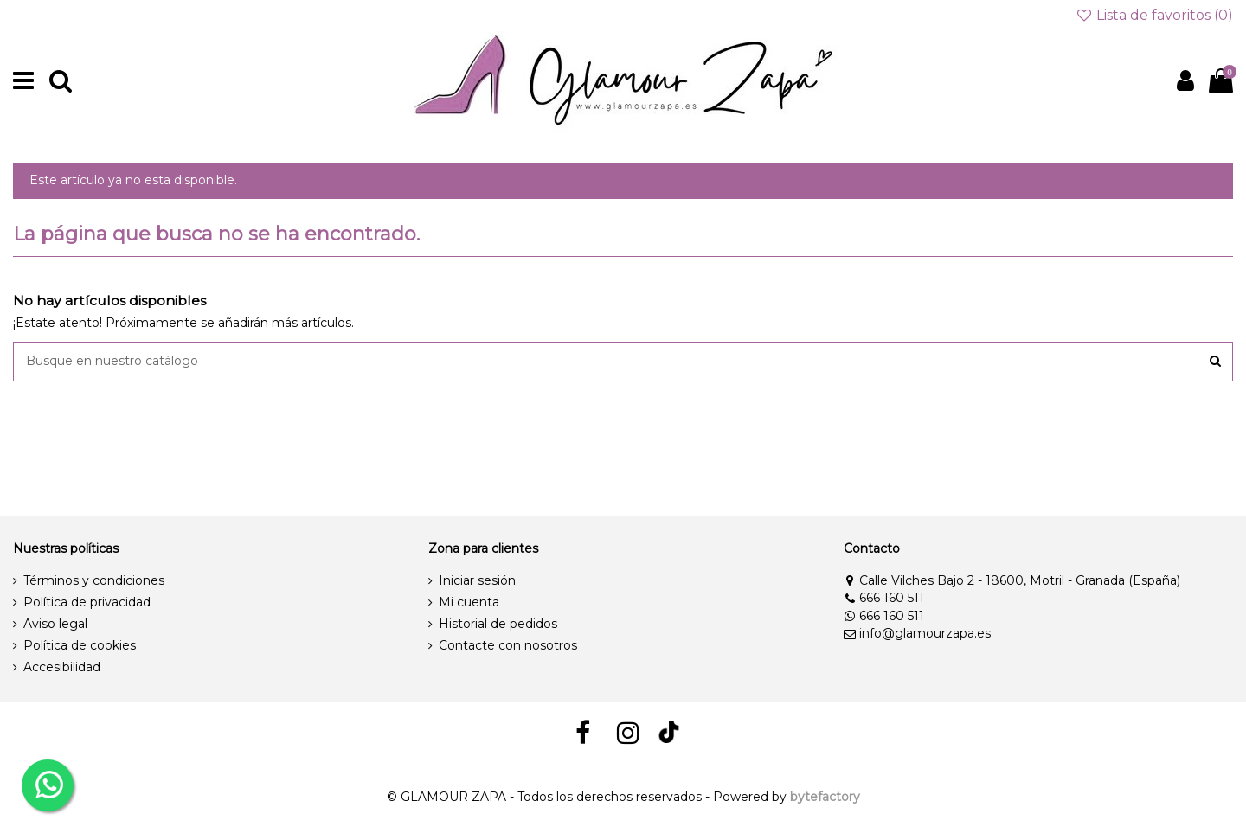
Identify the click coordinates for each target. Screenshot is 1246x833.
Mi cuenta (469, 602)
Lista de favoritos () (1154, 15)
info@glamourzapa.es (917, 633)
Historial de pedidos (498, 623)
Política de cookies (79, 645)
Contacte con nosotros (508, 645)
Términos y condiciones (93, 580)
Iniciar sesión (477, 580)
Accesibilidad (61, 667)
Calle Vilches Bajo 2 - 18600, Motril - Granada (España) (1012, 580)
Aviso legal (55, 623)
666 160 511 (884, 598)
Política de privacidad (87, 602)
